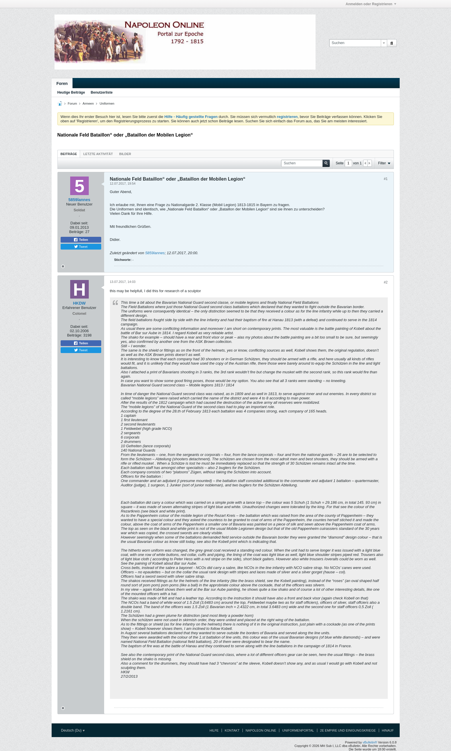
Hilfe (214, 730)
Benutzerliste (102, 92)
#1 (385, 179)
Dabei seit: (79, 223)
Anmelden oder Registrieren (371, 4)
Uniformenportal (298, 730)
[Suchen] (358, 43)
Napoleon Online (261, 730)
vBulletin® (370, 742)
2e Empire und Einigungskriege (348, 730)
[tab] (68, 154)
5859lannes (155, 253)
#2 (385, 282)
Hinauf (388, 730)
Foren (62, 83)
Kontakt (232, 730)
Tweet (80, 247)
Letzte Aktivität (98, 154)
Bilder (125, 154)
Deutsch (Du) (73, 730)
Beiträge (69, 154)
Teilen (80, 239)
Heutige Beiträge (71, 92)
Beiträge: (76, 232)
